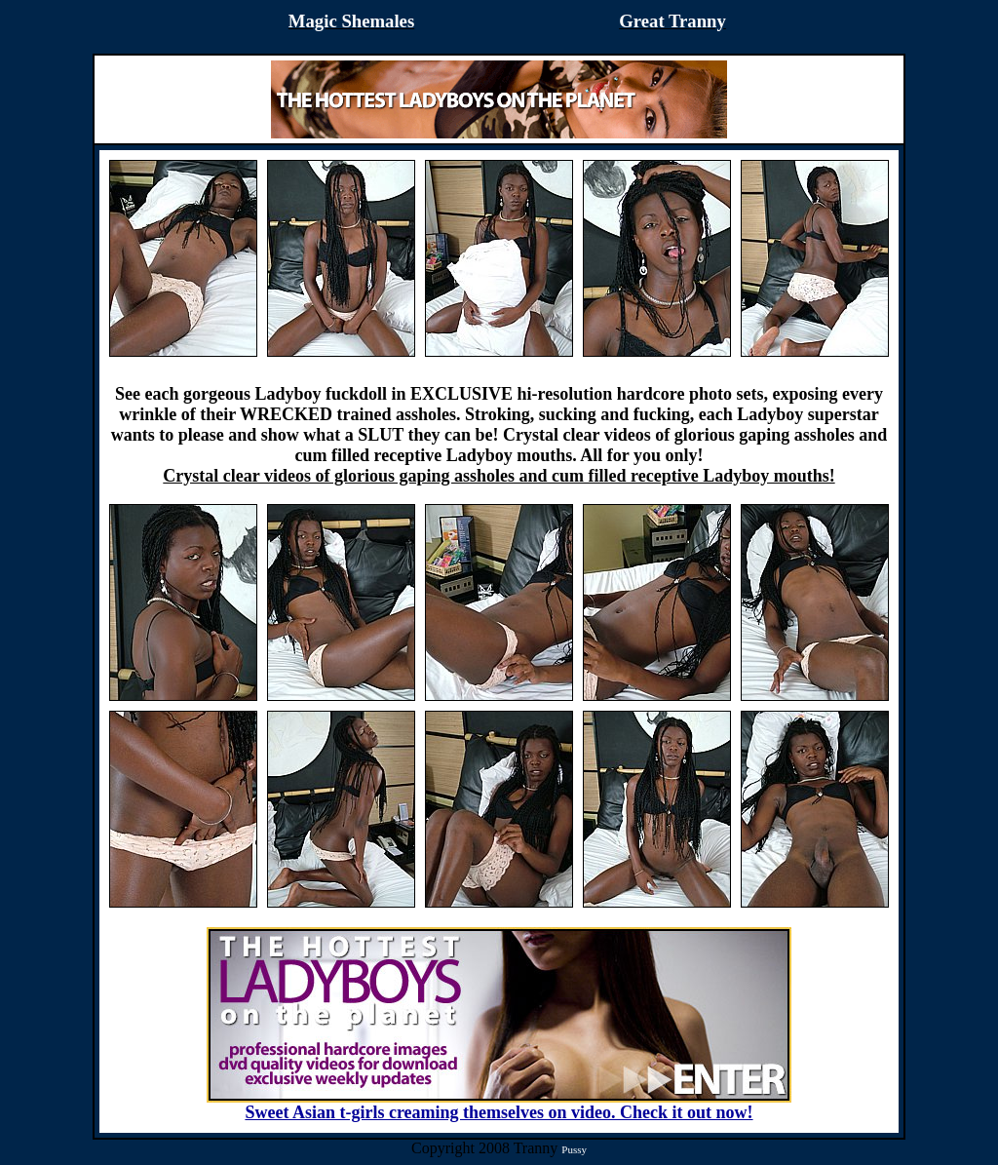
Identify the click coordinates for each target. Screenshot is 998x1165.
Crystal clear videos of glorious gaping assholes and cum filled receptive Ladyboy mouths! (498, 475)
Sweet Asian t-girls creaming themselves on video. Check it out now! (499, 1104)
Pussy (574, 1149)
